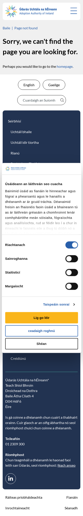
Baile (6, 28)
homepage (65, 66)
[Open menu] (74, 11)
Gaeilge (54, 85)
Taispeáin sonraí (56, 304)
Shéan (41, 344)
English (29, 85)
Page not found (26, 28)
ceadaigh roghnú (41, 331)
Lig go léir (42, 318)
